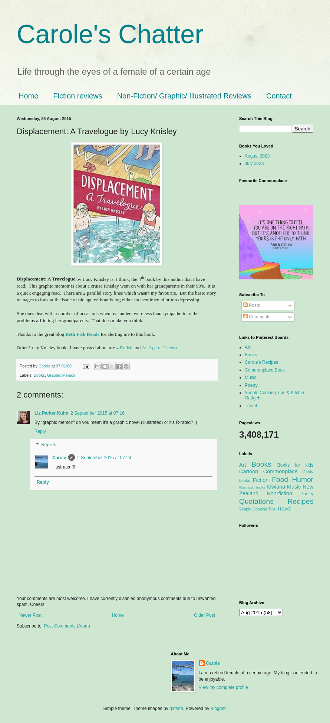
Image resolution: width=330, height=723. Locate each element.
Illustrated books (252, 487)
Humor (302, 479)
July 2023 (254, 163)
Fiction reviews (77, 96)
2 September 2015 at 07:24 (104, 457)
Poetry (251, 385)
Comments (256, 317)
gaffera (176, 708)
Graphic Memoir (61, 375)
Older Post (204, 615)
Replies (48, 444)
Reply (40, 431)
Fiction (260, 480)
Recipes (300, 501)
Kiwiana (276, 487)
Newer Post (30, 615)
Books (39, 375)
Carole (45, 366)
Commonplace (280, 471)
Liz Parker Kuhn (51, 413)
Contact (279, 96)
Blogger (218, 708)
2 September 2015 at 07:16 (97, 413)
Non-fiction (279, 493)
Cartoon (248, 471)
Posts (251, 305)
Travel (251, 405)
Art (247, 347)
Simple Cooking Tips (257, 509)
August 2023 (257, 156)
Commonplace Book (265, 370)
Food (280, 479)
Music (250, 377)
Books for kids (295, 465)
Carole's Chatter (110, 34)
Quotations (256, 501)
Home (28, 96)
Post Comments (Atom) (67, 626)
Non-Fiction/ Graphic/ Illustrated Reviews (184, 96)
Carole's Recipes (261, 362)
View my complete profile (223, 687)
